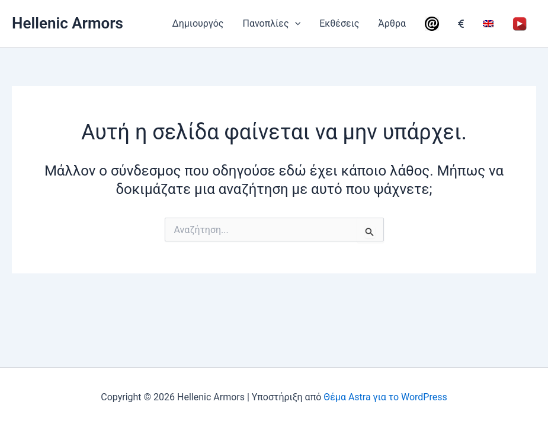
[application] (295, 23)
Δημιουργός (197, 23)
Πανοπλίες (271, 23)
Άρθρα (392, 23)
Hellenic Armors (67, 23)
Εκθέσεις (339, 23)
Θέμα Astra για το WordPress (385, 397)
